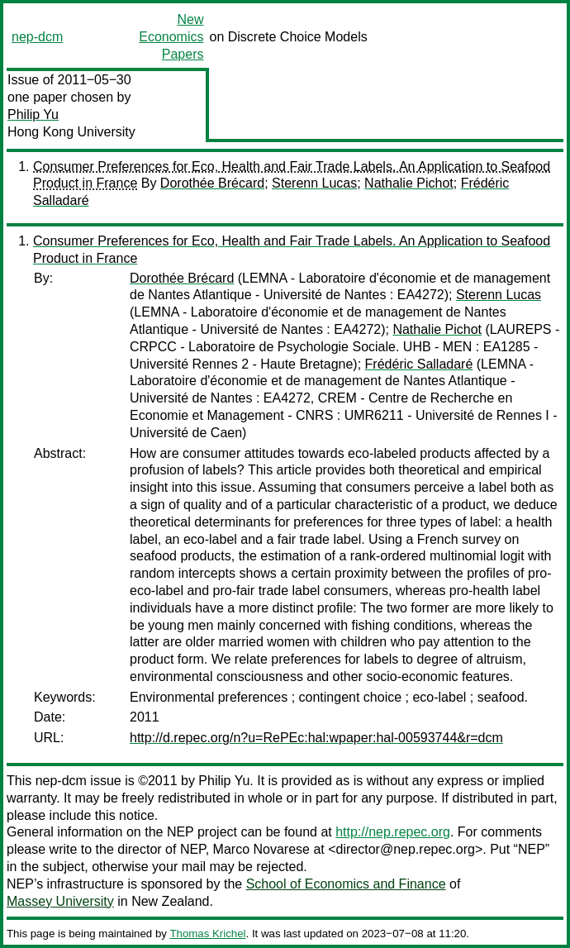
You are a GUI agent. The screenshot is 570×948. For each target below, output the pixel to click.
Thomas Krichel (207, 933)
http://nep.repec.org (392, 832)
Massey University (60, 901)
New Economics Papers (171, 36)
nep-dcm (37, 37)
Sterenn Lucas (314, 183)
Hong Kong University (71, 132)
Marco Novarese (261, 849)
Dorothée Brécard (212, 183)
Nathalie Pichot (409, 183)
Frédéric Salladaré (419, 364)
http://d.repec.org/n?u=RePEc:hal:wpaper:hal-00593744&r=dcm (316, 738)
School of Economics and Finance (346, 884)
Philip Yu (33, 114)
